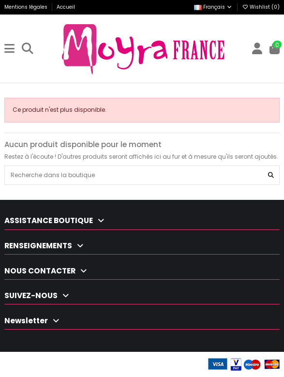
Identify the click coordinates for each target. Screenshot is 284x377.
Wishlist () (261, 7)
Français (213, 7)
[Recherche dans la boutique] (271, 175)
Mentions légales (26, 7)
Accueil (66, 7)
